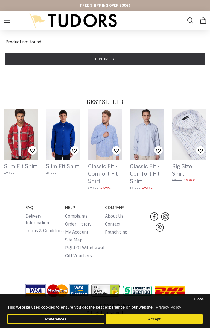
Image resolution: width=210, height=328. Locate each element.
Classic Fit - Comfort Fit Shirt (103, 173)
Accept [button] (154, 319)
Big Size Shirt (182, 169)
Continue (103, 59)
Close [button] (199, 299)
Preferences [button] (55, 319)
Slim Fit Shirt (20, 166)
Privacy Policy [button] (168, 307)
